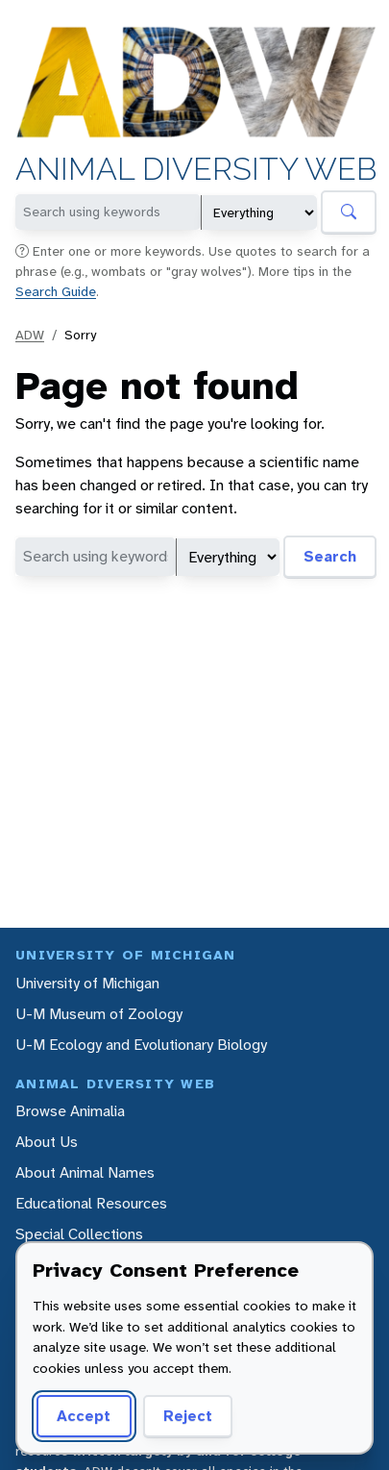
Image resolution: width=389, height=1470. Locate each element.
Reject (187, 1416)
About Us (46, 1142)
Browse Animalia (70, 1111)
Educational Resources (91, 1203)
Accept (83, 1416)
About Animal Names (85, 1172)
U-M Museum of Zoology (98, 1014)
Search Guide (55, 291)
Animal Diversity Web (196, 170)
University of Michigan (87, 983)
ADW (29, 334)
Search (330, 556)
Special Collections (79, 1234)
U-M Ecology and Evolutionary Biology (141, 1044)
